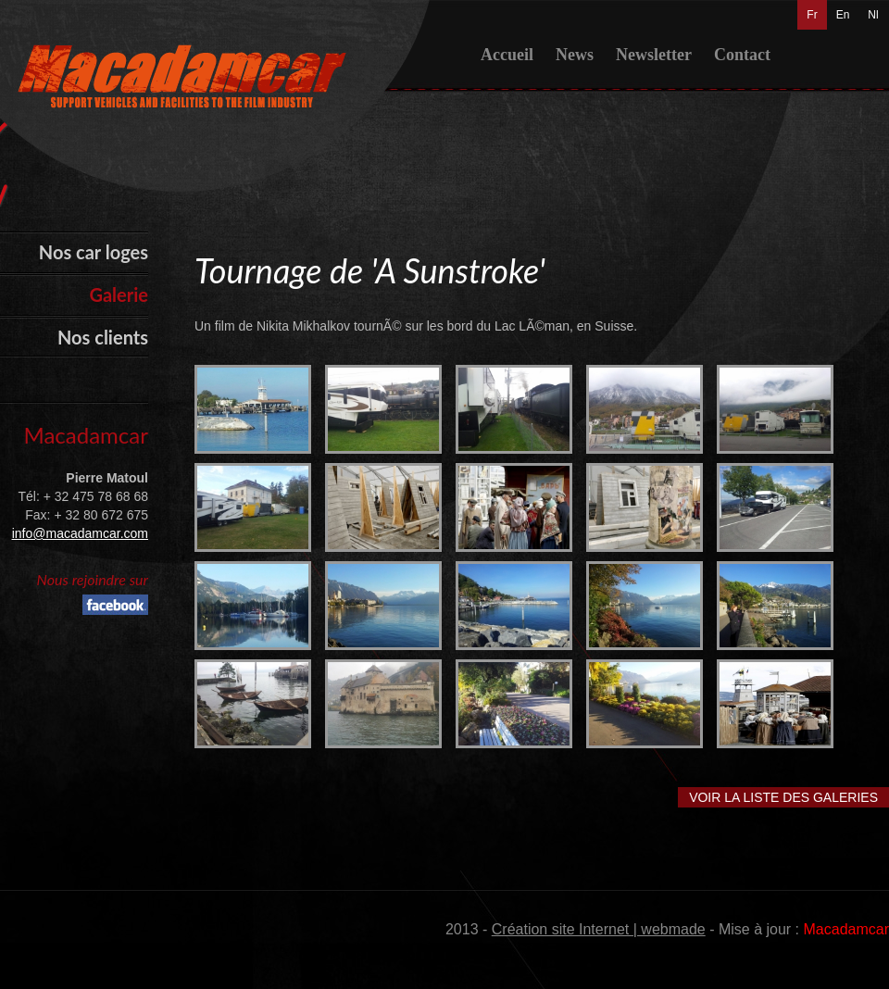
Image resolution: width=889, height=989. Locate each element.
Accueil (507, 54)
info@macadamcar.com (80, 533)
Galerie (118, 294)
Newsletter (654, 54)
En (843, 14)
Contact (742, 54)
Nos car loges (93, 252)
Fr (812, 14)
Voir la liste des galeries (783, 797)
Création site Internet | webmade (599, 929)
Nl (873, 14)
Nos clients (102, 337)
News (575, 54)
